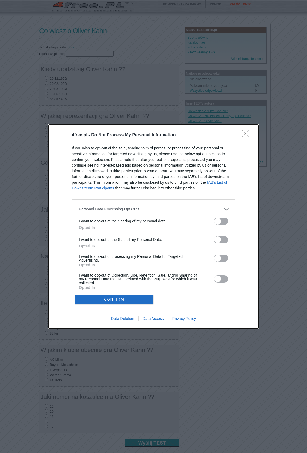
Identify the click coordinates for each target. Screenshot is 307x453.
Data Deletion (122, 318)
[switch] (221, 221)
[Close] (247, 135)
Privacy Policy (184, 318)
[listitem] (153, 209)
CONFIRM (114, 299)
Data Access (153, 318)
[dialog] (153, 227)
